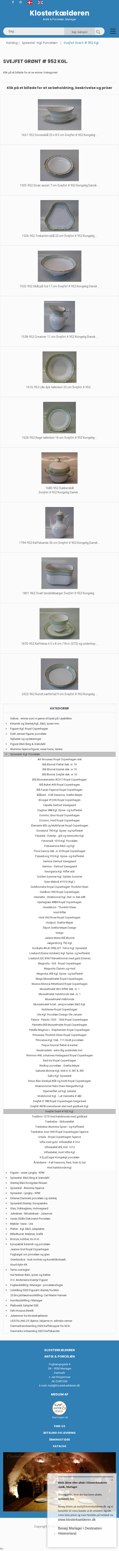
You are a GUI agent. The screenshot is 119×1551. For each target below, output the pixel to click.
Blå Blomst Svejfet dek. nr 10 (59, 774)
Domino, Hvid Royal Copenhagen (59, 820)
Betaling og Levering (59, 1433)
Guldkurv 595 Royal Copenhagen (59, 892)
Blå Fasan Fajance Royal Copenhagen (59, 789)
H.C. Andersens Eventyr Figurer (29, 1280)
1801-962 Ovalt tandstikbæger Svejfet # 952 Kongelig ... (59, 593)
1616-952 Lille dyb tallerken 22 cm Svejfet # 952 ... (59, 387)
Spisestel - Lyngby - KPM (25, 1193)
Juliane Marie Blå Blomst (60, 937)
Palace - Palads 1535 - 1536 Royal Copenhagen (59, 1019)
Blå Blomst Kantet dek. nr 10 (59, 769)
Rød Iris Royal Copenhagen (59, 1060)
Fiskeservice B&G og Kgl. (59, 846)
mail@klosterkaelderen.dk (64, 1385)
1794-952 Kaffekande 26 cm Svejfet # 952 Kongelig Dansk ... (59, 542)
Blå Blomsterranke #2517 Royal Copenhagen (59, 779)
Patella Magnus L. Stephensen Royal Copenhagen (59, 1029)
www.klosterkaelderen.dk (77, 1519)
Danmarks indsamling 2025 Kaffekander (35, 1331)
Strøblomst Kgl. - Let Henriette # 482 (59, 1096)
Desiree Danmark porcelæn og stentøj (33, 1198)
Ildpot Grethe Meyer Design (59, 927)
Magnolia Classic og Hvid (59, 968)
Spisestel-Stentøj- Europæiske (28, 1203)
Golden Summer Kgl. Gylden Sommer (59, 876)
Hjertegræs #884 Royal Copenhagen (59, 902)
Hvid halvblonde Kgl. (59, 1167)
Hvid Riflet (59, 912)
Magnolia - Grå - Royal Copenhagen (59, 963)
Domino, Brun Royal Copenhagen (59, 815)
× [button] (112, 1480)
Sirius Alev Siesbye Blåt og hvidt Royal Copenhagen (59, 1081)
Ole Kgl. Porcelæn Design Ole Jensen (59, 1014)
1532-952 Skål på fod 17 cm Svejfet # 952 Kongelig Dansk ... (60, 286)
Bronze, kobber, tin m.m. (25, 1239)
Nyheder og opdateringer (25, 738)
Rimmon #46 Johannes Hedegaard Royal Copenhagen (59, 1055)
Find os (59, 1426)
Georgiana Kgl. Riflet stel (59, 871)
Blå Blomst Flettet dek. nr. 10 (59, 764)
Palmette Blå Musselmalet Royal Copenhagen (59, 1024)
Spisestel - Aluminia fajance (27, 1188)
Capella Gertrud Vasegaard (59, 805)
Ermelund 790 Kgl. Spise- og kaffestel (60, 830)
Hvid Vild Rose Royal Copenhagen (59, 917)
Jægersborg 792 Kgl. (59, 943)
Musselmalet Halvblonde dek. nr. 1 (60, 994)
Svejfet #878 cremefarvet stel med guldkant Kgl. (59, 1106)
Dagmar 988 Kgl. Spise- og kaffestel (59, 810)
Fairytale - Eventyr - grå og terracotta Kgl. (59, 835)
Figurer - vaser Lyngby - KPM (27, 1172)
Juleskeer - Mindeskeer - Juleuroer (31, 1213)
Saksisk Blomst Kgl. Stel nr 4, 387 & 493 (59, 1070)
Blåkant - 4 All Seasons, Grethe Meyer (59, 794)
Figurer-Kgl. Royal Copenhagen (29, 728)
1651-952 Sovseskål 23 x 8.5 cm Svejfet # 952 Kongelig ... (59, 135)
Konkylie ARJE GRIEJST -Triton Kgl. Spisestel (59, 948)
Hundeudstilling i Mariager (26, 1300)
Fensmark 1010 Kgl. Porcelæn (59, 840)
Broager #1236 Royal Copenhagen (60, 800)
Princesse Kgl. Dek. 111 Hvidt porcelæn (60, 1040)
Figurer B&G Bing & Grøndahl (27, 744)
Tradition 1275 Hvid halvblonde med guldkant (59, 1116)
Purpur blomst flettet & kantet (60, 1045)
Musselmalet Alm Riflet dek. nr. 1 (59, 989)
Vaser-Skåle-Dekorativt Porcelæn (30, 1218)
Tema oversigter (20, 1269)
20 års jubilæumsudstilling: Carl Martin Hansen (38, 1295)
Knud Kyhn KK (18, 1264)
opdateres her (66, 1498)
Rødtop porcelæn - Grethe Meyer (59, 1065)
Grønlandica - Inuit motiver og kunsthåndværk (38, 1259)
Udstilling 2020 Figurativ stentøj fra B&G (34, 1290)
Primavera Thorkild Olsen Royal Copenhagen (59, 1035)
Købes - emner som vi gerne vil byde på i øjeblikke (41, 718)
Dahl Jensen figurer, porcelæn (28, 733)
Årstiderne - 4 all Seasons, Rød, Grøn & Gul (60, 1162)
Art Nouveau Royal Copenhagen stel (60, 759)
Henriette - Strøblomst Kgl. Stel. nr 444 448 (59, 897)
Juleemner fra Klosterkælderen (29, 1315)
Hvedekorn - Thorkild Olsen (59, 907)
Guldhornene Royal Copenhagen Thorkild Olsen (59, 886)
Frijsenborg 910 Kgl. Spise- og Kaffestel (59, 856)
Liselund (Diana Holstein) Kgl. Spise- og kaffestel (59, 953)
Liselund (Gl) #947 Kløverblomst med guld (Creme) (59, 958)
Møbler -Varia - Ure (21, 1223)
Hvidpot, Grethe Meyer (59, 922)
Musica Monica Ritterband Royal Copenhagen (60, 983)
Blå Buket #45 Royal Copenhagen (59, 784)
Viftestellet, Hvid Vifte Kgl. (59, 1152)
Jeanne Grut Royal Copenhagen (29, 1249)
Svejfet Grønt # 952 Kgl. (59, 1111)
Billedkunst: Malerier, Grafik (26, 1234)
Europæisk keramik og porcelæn (30, 1244)
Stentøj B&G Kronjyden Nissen (28, 1182)
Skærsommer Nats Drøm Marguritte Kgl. (59, 1086)
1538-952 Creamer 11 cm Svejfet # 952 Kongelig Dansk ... (59, 336)
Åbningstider (59, 1439)
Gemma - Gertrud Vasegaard (59, 866)
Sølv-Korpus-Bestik (22, 1310)
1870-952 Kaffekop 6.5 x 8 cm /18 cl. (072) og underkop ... (59, 643)
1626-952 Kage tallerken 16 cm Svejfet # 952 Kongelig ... (59, 437)
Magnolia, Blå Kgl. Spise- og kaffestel (60, 973)
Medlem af (59, 1394)
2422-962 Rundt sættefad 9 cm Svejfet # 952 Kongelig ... (59, 694)
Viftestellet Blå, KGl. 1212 (59, 1147)
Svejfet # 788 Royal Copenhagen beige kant (59, 1101)
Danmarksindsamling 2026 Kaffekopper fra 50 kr (40, 1326)
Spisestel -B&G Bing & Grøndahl (29, 1177)
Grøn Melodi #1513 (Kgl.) (59, 881)
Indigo (60, 932)
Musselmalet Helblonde (59, 999)
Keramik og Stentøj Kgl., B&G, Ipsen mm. (35, 723)
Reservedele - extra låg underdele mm (59, 1050)
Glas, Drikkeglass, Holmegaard (29, 1208)
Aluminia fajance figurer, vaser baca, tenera (36, 749)
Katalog (12, 43)
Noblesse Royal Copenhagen (59, 1009)
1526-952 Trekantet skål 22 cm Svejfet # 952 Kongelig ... (59, 236)
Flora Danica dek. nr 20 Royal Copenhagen (59, 851)
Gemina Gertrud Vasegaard (59, 861)
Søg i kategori (80, 32)
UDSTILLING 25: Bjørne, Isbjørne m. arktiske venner (41, 1320)
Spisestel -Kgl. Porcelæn (40, 43)
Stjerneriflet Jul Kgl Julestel (59, 1091)
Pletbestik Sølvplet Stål (24, 1305)
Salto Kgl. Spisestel (59, 1075)
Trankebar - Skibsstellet (59, 1121)
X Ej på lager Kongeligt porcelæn (59, 1157)
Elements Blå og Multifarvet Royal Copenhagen (59, 825)
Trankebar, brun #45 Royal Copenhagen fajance (59, 1131)
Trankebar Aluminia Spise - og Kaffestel (59, 1126)
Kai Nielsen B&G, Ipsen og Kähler (30, 1274)
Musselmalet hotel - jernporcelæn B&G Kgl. (59, 1004)
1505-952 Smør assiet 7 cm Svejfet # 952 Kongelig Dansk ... (59, 185)
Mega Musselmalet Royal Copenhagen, (60, 978)
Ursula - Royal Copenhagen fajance (59, 1137)
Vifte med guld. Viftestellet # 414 (59, 1142)
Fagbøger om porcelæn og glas (30, 1254)
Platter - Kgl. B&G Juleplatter (27, 1228)
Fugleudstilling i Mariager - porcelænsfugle (36, 1285)
